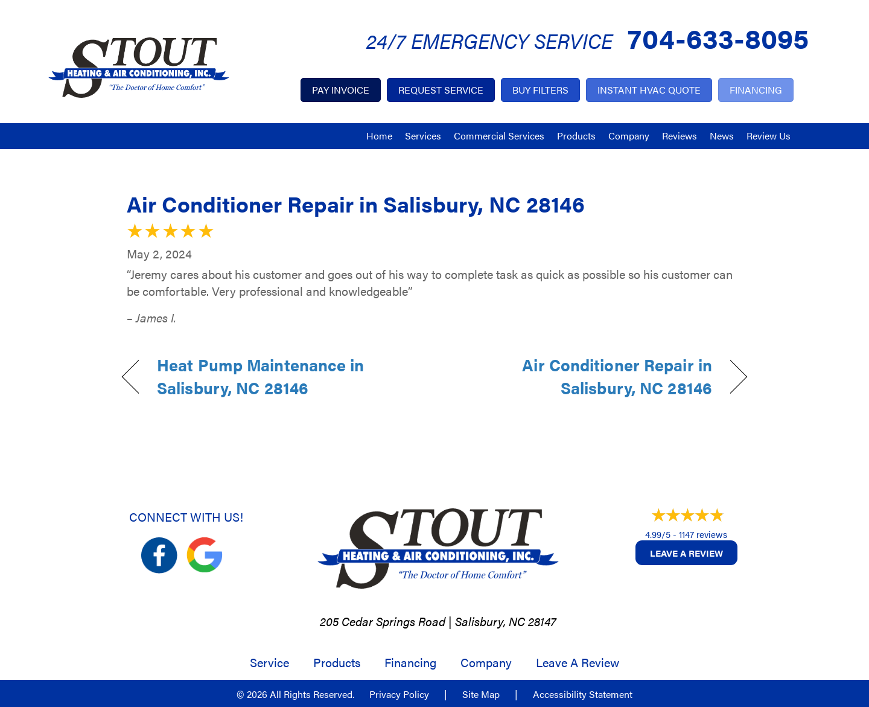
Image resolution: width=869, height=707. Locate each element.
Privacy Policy (399, 694)
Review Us (768, 135)
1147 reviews (703, 534)
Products (576, 135)
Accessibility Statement (582, 694)
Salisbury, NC (490, 621)
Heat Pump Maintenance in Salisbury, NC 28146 (260, 376)
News (722, 135)
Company (628, 135)
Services (423, 135)
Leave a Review (686, 552)
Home (379, 135)
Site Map (481, 694)
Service (269, 662)
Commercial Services (499, 135)
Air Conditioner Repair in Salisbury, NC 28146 (356, 203)
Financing (410, 662)
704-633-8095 (718, 37)
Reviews (679, 135)
